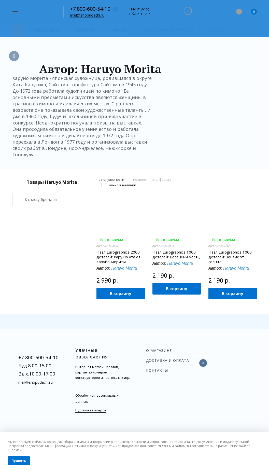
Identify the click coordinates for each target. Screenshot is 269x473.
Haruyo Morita (124, 268)
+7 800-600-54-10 (90, 8)
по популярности (110, 179)
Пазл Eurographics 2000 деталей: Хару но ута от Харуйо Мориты (118, 257)
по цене (139, 179)
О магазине (159, 350)
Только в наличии (121, 185)
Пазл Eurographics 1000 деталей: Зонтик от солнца (230, 257)
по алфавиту (161, 179)
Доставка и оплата (167, 360)
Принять (18, 460)
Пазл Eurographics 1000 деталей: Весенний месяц (176, 254)
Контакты (157, 370)
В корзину (120, 293)
